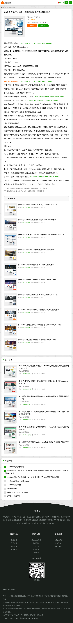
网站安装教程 (10, 488)
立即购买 (32, 25)
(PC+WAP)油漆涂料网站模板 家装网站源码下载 (36, 265)
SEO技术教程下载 (12, 496)
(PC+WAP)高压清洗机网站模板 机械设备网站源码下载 (38, 310)
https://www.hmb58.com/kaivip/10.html (49, 97)
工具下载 (36, 546)
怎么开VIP (58, 543)
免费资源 (14, 540)
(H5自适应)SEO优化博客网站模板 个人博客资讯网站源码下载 (41, 235)
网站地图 (40, 615)
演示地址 (43, 25)
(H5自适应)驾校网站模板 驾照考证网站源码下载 (36, 250)
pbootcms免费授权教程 (14, 467)
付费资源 (14, 543)
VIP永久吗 (58, 546)
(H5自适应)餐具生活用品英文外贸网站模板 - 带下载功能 (28, 188)
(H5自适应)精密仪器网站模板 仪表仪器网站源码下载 (38, 295)
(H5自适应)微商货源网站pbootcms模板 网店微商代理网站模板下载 (44, 442)
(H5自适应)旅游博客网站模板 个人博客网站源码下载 (38, 205)
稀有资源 (14, 546)
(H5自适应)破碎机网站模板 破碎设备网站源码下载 (37, 280)
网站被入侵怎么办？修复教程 (16, 492)
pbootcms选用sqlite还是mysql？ (17, 481)
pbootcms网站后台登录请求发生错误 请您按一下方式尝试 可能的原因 (31, 477)
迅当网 (12, 589)
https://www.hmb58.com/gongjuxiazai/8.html (41, 100)
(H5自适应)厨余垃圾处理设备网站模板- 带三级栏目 (37, 220)
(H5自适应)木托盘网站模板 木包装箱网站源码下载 (37, 340)
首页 (4, 7)
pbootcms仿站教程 (12, 485)
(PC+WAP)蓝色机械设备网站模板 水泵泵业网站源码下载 (39, 325)
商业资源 (14, 549)
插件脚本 (36, 543)
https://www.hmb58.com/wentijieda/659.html (35, 81)
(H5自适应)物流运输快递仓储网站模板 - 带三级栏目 (27, 191)
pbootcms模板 (11, 7)
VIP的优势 (58, 540)
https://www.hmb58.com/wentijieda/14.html (35, 43)
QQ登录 (61, 3)
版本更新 (36, 549)
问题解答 (36, 553)
